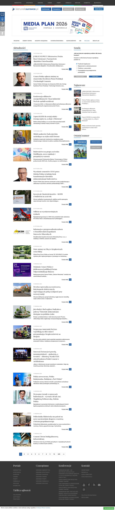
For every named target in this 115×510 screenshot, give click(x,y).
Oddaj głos (95, 76)
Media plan (96, 40)
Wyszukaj (97, 2)
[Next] (63, 454)
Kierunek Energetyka (43, 470)
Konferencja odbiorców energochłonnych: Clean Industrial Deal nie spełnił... (89, 110)
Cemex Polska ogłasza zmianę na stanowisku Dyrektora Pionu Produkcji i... (91, 101)
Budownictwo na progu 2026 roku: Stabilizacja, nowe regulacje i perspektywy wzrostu (46, 154)
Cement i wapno (27, 40)
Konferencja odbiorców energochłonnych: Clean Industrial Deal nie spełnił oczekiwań (46, 98)
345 (59, 454)
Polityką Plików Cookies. (43, 507)
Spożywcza (29, 2)
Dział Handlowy (86, 474)
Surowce (40, 2)
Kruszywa (16, 40)
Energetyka (17, 2)
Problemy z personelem (83, 68)
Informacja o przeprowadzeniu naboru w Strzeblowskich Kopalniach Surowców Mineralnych (48, 231)
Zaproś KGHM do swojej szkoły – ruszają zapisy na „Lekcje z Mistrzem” (91, 119)
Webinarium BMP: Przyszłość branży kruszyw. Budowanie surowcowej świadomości (68, 493)
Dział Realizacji (86, 477)
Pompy (59, 2)
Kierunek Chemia (41, 477)
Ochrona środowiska (57, 40)
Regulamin (84, 497)
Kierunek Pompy (41, 479)
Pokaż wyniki (80, 76)
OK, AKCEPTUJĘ (109, 508)
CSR (80, 40)
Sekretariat (85, 470)
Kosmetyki (87, 2)
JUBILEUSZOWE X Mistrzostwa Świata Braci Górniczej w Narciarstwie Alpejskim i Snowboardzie (48, 58)
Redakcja (84, 472)
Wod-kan (77, 2)
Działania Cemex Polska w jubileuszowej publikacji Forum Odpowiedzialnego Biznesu (45, 269)
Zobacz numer (96, 147)
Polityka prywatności (88, 495)
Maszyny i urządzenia (41, 40)
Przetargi (16, 499)
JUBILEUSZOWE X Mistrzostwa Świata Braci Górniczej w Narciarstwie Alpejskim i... (91, 93)
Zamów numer (96, 142)
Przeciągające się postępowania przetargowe (86, 71)
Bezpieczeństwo (71, 40)
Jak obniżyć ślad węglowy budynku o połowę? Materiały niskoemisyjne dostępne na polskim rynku (47, 311)
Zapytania (16, 497)
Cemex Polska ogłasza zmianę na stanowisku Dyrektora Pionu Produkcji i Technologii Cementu (48, 78)
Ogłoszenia (17, 494)
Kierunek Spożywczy (43, 472)
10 (54, 454)
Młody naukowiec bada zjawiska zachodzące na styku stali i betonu (91, 127)
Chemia (50, 2)
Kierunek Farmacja (42, 481)
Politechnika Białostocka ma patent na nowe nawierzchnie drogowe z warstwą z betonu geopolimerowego (48, 418)
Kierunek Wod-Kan (42, 483)
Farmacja (68, 2)
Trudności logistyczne (83, 64)
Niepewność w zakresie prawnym (86, 66)
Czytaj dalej (66, 69)
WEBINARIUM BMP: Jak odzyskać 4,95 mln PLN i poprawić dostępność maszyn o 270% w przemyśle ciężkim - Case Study (69, 473)
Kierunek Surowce (42, 474)
